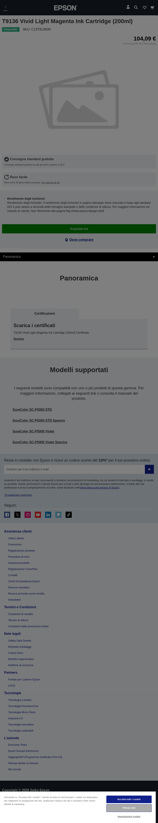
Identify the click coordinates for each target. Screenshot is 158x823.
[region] (78, 807)
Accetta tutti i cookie (129, 799)
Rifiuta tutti (129, 808)
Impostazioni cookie (129, 816)
